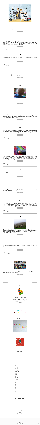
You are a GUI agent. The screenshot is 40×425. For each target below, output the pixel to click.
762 (20, 200)
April (16, 377)
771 (20, 54)
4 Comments (7, 211)
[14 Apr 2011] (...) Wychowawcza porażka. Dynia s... (20, 379)
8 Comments (7, 49)
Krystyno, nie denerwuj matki (20, 413)
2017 (15, 366)
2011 (15, 370)
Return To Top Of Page (20, 423)
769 (20, 85)
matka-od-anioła (20, 410)
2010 (15, 391)
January (16, 390)
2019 (15, 364)
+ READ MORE (20, 31)
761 (20, 216)
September (16, 373)
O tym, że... (19, 412)
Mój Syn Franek (20, 409)
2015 (15, 367)
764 (20, 169)
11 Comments (8, 253)
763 (20, 184)
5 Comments (7, 164)
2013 (15, 369)
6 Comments (7, 65)
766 (20, 127)
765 (20, 143)
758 (20, 258)
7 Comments (7, 122)
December (16, 371)
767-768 (20, 111)
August (16, 374)
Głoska (20, 405)
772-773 (20, 24)
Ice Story (20, 411)
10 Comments (8, 237)
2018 (15, 365)
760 (20, 242)
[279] (20, 355)
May (16, 376)
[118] (20, 353)
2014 (15, 368)
